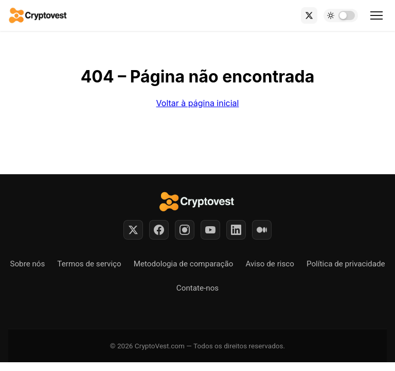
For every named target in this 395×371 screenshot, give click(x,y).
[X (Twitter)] (309, 15)
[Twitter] (133, 230)
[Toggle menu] (376, 15)
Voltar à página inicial (197, 103)
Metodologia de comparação (184, 263)
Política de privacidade (346, 263)
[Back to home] (38, 15)
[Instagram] (184, 230)
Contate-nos (197, 288)
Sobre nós (27, 263)
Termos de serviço (89, 263)
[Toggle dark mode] (341, 15)
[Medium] (262, 230)
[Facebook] (159, 230)
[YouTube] (210, 230)
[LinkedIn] (236, 230)
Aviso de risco (269, 263)
